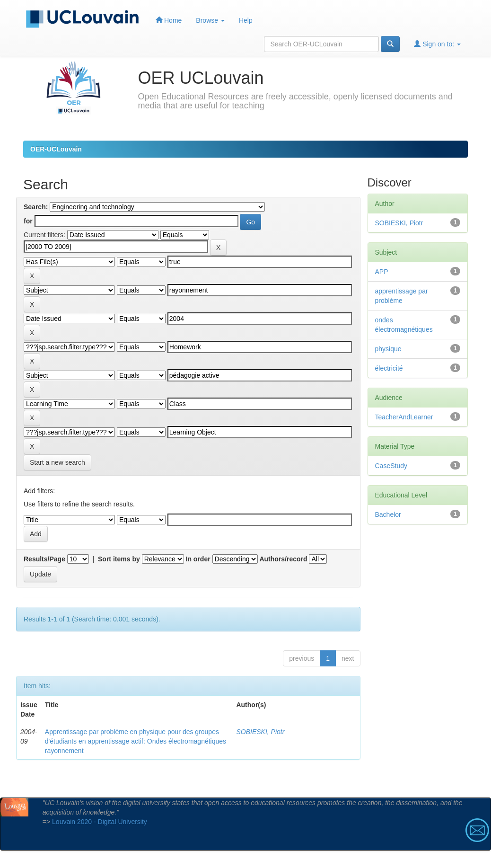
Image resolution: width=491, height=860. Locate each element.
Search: (36, 207)
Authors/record (283, 559)
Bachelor (388, 514)
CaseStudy (391, 466)
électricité (389, 368)
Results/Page (44, 559)
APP (381, 271)
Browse (210, 20)
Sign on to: (437, 44)
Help (246, 20)
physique (388, 349)
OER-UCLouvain (56, 149)
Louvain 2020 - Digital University (99, 821)
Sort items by (119, 559)
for (28, 221)
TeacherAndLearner (404, 417)
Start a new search (57, 462)
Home (169, 20)
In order (198, 559)
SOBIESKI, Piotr (260, 732)
